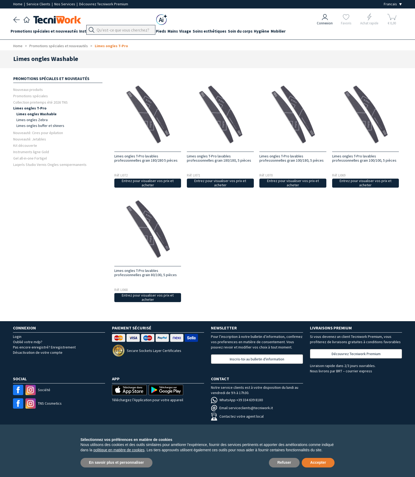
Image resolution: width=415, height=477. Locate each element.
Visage (202, 32)
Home (18, 4)
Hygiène (286, 32)
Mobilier (305, 32)
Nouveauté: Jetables (29, 139)
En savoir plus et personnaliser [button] (116, 462)
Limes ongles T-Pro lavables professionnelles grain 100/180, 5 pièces (291, 158)
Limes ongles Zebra (32, 120)
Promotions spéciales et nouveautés (46, 32)
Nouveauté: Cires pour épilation (38, 132)
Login (17, 336)
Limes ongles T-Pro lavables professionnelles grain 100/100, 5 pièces (364, 158)
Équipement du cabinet (141, 32)
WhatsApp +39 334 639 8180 (237, 400)
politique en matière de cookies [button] (119, 450)
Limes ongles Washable (36, 114)
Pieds (172, 32)
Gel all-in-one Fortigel (30, 158)
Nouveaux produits (28, 89)
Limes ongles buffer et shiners (40, 125)
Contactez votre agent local (237, 416)
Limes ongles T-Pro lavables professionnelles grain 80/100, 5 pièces (145, 272)
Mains (186, 32)
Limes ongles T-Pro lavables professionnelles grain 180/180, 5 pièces (219, 158)
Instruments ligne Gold (31, 151)
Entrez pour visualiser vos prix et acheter (148, 183)
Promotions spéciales (30, 96)
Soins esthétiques (228, 32)
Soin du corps (262, 32)
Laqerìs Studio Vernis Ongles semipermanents (50, 164)
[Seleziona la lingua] (393, 4)
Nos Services (65, 4)
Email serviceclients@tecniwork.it (242, 407)
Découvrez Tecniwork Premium (103, 4)
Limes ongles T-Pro (111, 45)
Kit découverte (25, 145)
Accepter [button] (318, 462)
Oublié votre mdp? (27, 341)
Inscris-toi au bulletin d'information (257, 359)
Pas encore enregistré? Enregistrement (44, 347)
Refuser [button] (284, 462)
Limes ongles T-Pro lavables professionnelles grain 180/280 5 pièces (146, 158)
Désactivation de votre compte (37, 352)
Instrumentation (100, 32)
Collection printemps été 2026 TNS (40, 102)
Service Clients (38, 4)
